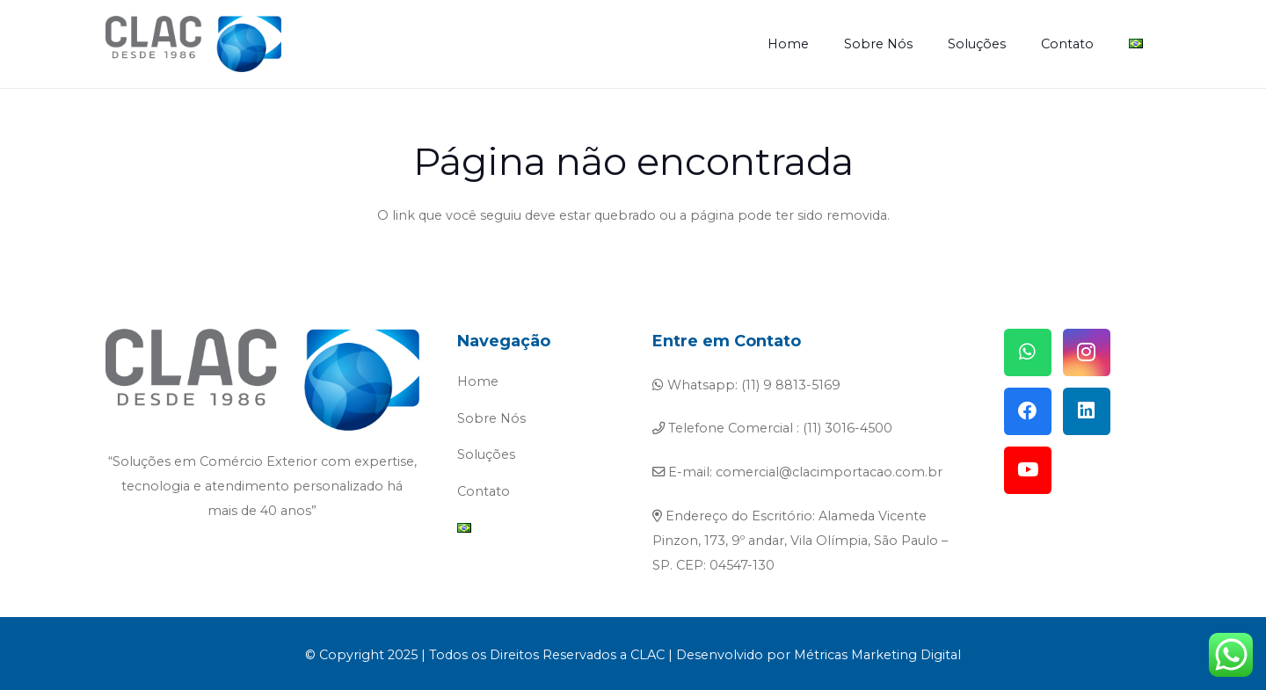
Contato (483, 491)
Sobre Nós (491, 418)
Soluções (486, 454)
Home (477, 381)
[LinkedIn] (1086, 411)
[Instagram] (1086, 352)
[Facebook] (1027, 411)
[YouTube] (1027, 470)
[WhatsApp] (1027, 352)
